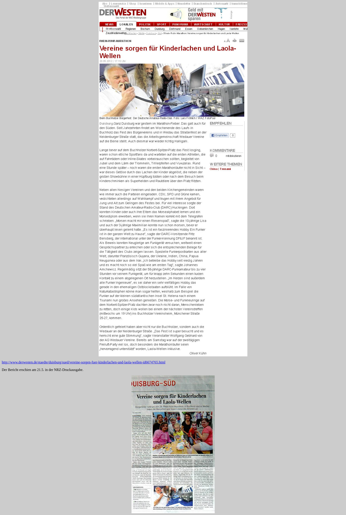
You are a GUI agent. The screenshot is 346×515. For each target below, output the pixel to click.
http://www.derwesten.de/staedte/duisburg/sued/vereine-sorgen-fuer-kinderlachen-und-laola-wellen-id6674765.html (83, 362)
